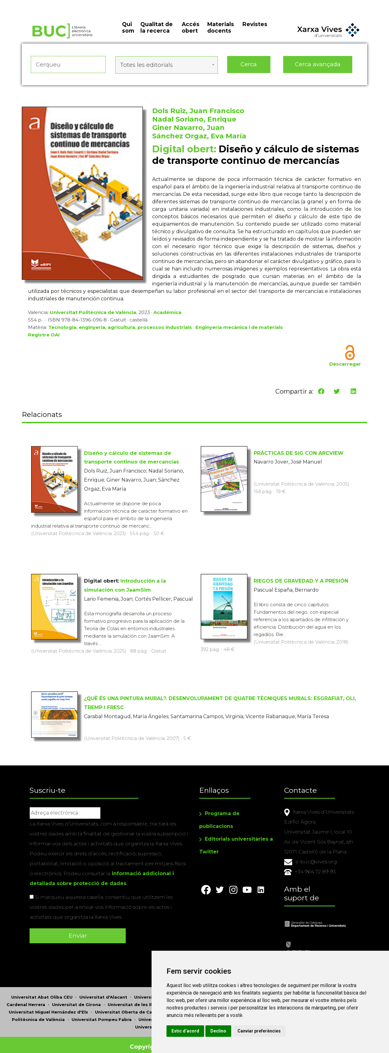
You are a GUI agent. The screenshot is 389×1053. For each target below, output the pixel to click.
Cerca (249, 68)
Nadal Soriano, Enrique (194, 121)
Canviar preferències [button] (302, 1030)
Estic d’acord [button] (228, 1030)
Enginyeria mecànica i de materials (239, 329)
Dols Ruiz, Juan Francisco (198, 112)
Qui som (128, 34)
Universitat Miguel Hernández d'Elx (48, 1005)
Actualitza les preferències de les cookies (57, 4)
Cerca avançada (318, 68)
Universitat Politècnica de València (93, 314)
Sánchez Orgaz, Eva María (199, 137)
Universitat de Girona (76, 997)
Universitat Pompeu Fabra (102, 1012)
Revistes (254, 31)
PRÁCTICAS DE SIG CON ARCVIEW (299, 452)
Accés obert (190, 34)
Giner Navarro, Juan (188, 129)
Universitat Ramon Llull (165, 1012)
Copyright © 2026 (158, 1039)
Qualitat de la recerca (156, 34)
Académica (167, 314)
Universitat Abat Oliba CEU (42, 990)
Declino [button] (261, 1030)
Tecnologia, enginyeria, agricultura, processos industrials (120, 329)
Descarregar (345, 365)
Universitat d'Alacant (103, 990)
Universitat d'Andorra (158, 990)
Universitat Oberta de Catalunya (132, 1005)
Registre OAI (44, 336)
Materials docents (220, 34)
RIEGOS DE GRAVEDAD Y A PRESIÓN (301, 580)
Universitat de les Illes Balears (142, 997)
